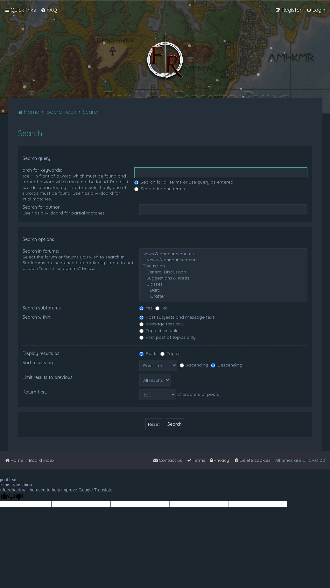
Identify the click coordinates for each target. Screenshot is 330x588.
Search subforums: (42, 308)
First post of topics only (167, 337)
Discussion (223, 266)
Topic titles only (159, 330)
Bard (223, 290)
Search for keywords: (40, 170)
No (161, 308)
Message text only (161, 324)
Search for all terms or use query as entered (183, 182)
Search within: (37, 317)
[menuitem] (49, 9)
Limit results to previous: (48, 377)
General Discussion (223, 272)
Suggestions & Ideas (223, 278)
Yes (145, 308)
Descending (226, 365)
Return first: (35, 392)
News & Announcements (223, 254)
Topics (170, 353)
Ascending (194, 365)
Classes (223, 284)
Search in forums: (41, 251)
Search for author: (41, 207)
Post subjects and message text (176, 317)
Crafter (223, 296)
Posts (148, 353)
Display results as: (41, 353)
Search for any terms (159, 189)
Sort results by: (38, 363)
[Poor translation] (15, 496)
